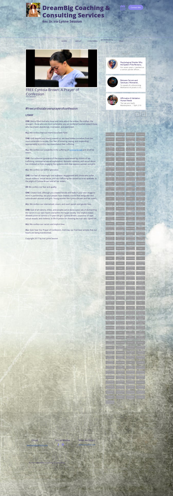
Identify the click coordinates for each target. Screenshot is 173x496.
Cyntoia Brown (75, 150)
